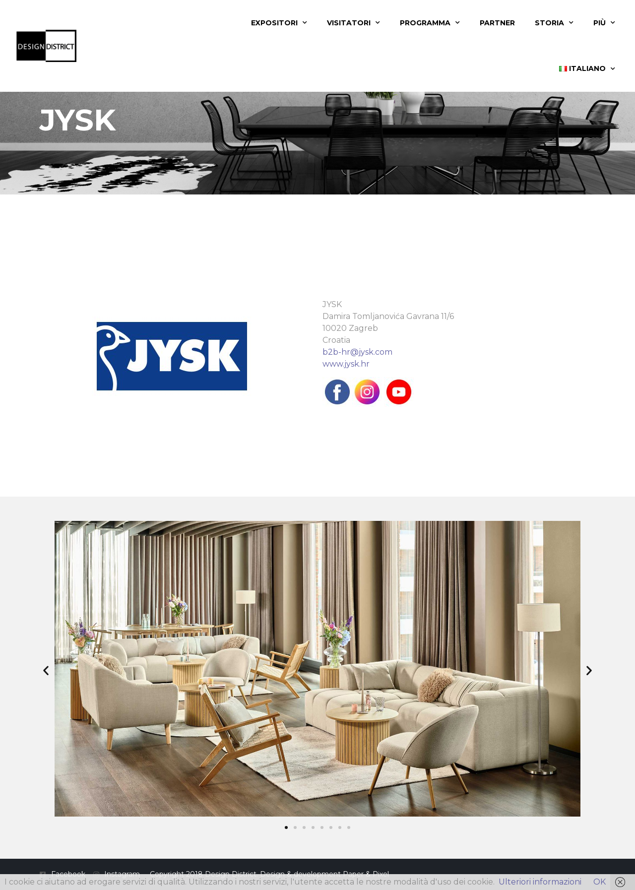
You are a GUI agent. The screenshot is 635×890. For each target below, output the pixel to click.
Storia (554, 22)
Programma (430, 22)
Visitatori (353, 22)
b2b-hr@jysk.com (357, 352)
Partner (497, 22)
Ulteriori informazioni (540, 882)
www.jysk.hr (346, 364)
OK (599, 882)
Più (604, 22)
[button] (46, 670)
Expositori (279, 22)
